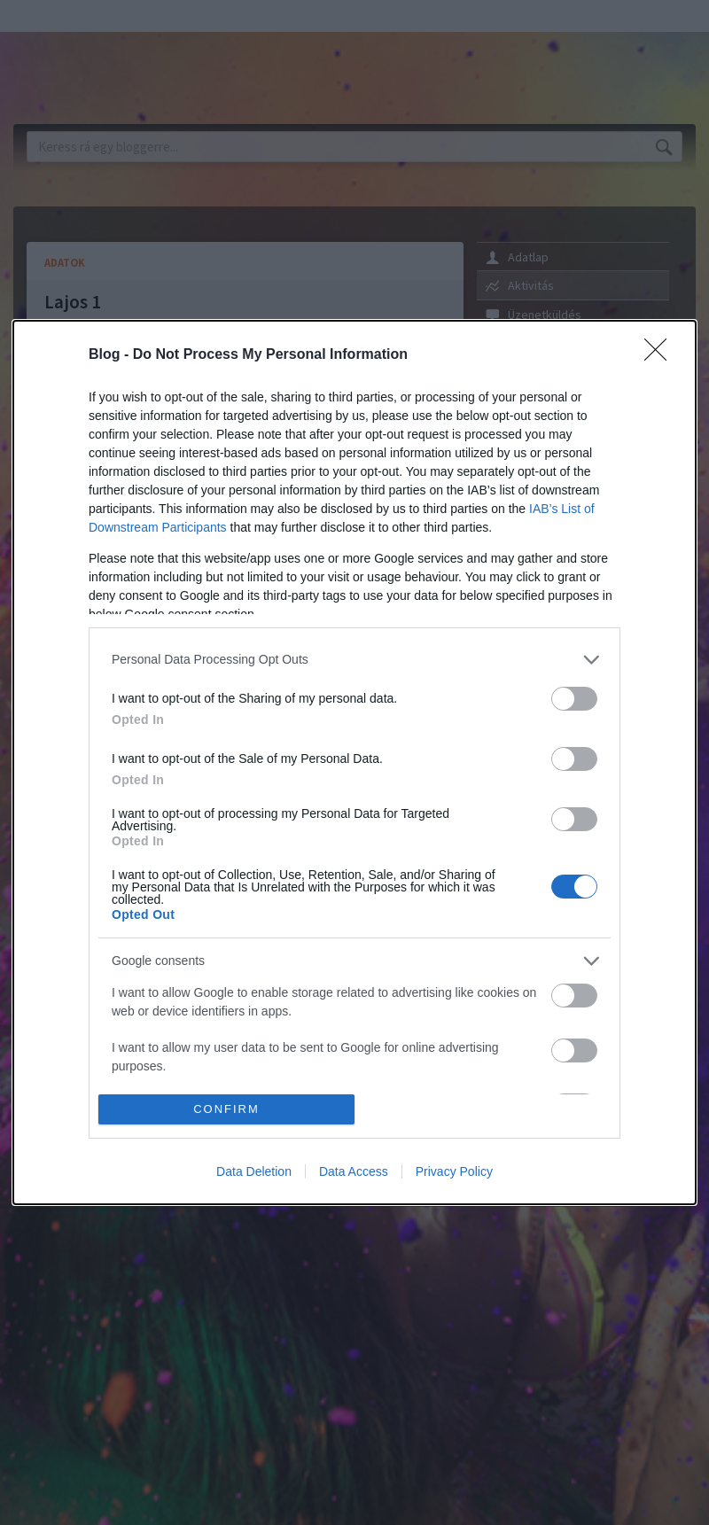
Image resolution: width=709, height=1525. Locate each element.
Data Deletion (254, 1171)
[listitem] (354, 659)
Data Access (353, 1171)
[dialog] (354, 762)
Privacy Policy (454, 1171)
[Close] (661, 355)
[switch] (574, 699)
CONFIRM (226, 1110)
